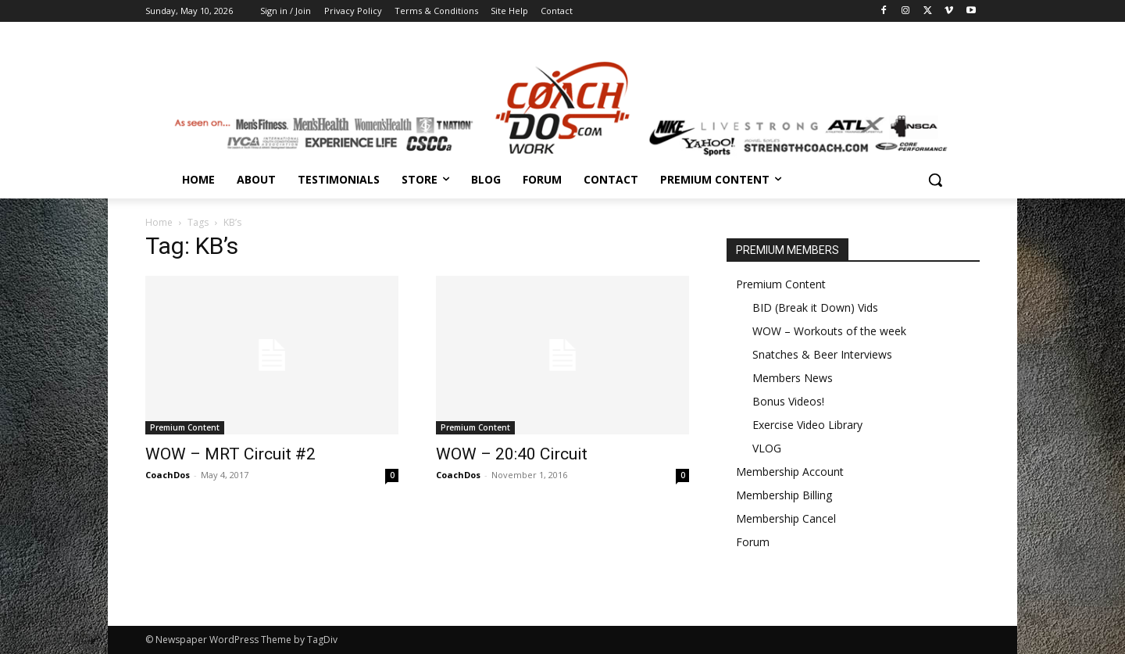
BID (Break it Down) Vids (815, 307)
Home (159, 222)
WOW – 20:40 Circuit (512, 454)
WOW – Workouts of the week (829, 330)
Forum (753, 541)
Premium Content (185, 427)
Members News (792, 377)
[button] (935, 179)
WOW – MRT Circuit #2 (230, 454)
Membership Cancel (786, 518)
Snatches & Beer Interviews (822, 354)
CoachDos (167, 475)
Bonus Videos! (788, 401)
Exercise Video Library (807, 424)
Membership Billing (784, 495)
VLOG (766, 448)
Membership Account (790, 471)
